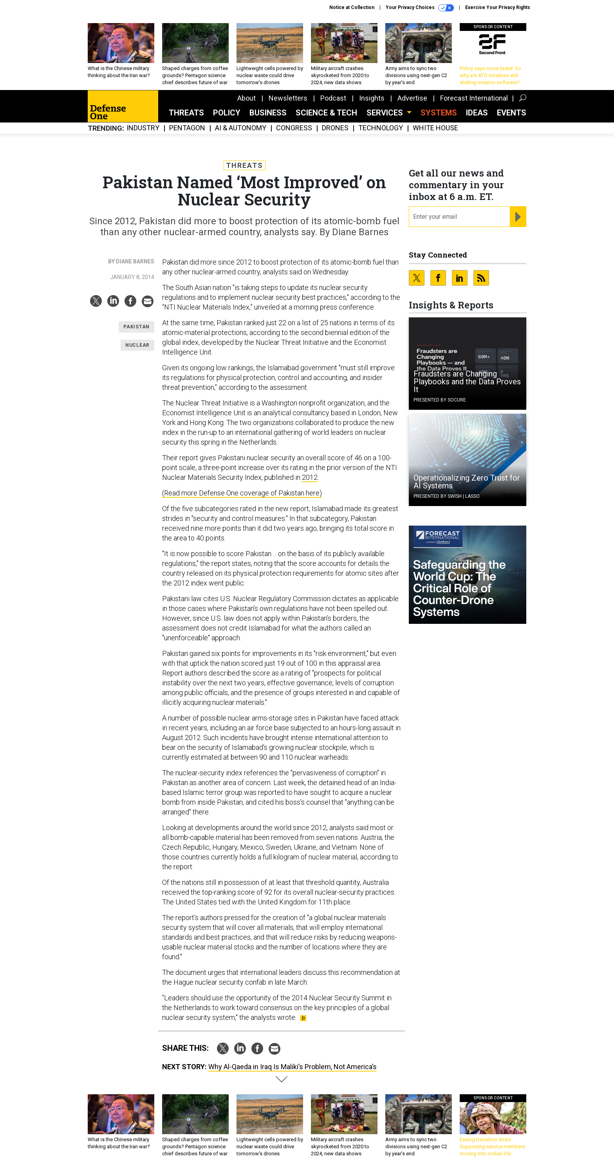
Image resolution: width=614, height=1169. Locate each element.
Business (268, 112)
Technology (380, 128)
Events (511, 112)
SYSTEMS (439, 112)
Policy (226, 112)
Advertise (412, 98)
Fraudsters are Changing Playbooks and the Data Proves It (467, 381)
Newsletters (288, 98)
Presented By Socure (440, 400)
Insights (372, 98)
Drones (335, 128)
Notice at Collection (351, 7)
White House (435, 128)
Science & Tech (326, 112)
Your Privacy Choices (420, 7)
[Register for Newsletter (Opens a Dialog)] (518, 217)
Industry (142, 128)
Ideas (477, 112)
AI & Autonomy (240, 128)
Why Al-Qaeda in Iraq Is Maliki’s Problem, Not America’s (292, 1067)
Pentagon (187, 128)
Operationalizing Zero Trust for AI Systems (467, 481)
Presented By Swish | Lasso (447, 496)
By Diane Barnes (131, 261)
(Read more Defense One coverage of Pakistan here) (242, 493)
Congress (294, 128)
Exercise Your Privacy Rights (497, 7)
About (246, 98)
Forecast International (474, 98)
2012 (310, 477)
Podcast (333, 98)
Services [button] (386, 112)
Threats (186, 112)
